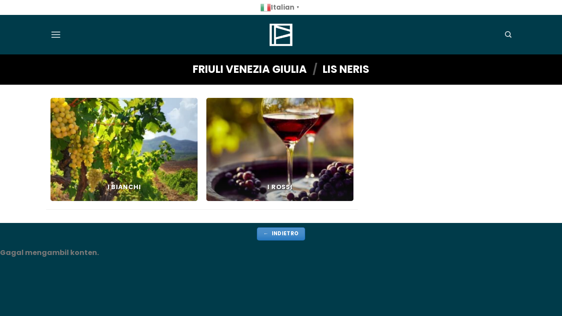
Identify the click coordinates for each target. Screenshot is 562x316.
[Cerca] (508, 34)
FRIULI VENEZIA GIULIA (250, 69)
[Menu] (55, 34)
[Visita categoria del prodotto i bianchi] (124, 149)
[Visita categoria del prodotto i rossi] (279, 149)
